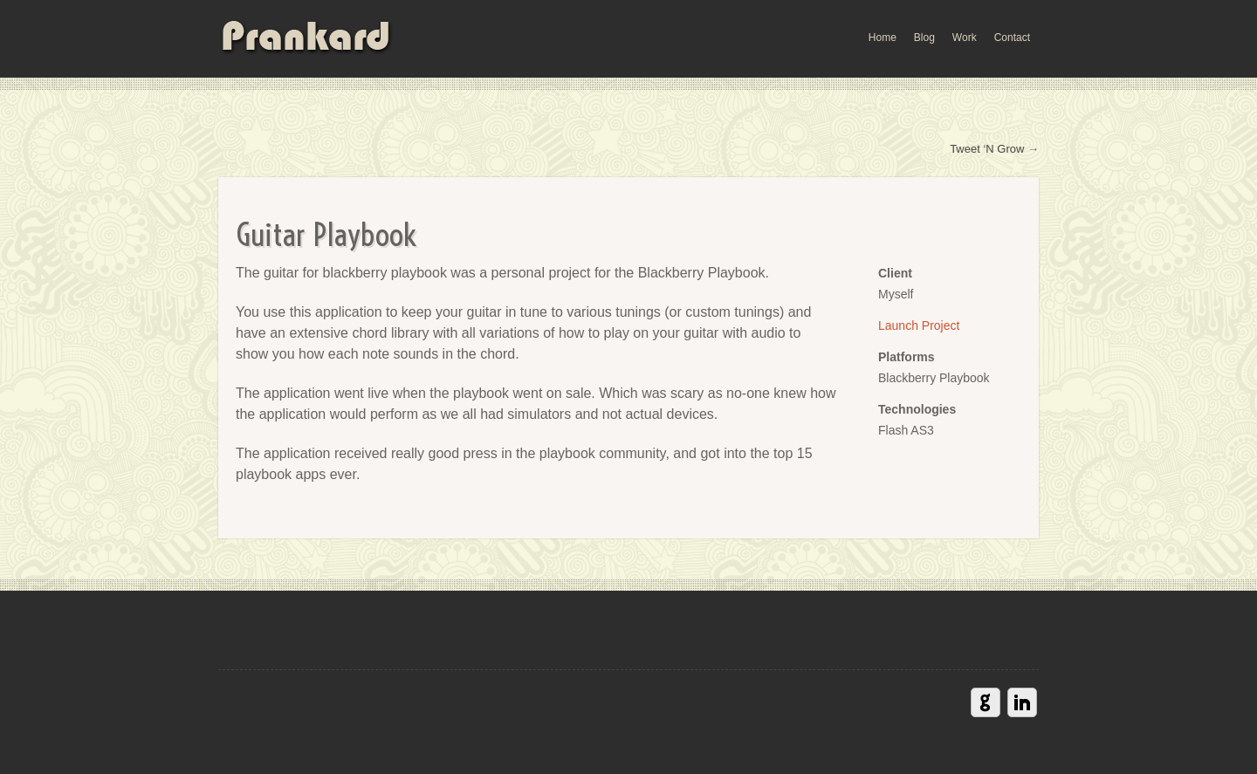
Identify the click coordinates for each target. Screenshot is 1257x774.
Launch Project (918, 325)
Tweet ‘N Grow (987, 148)
